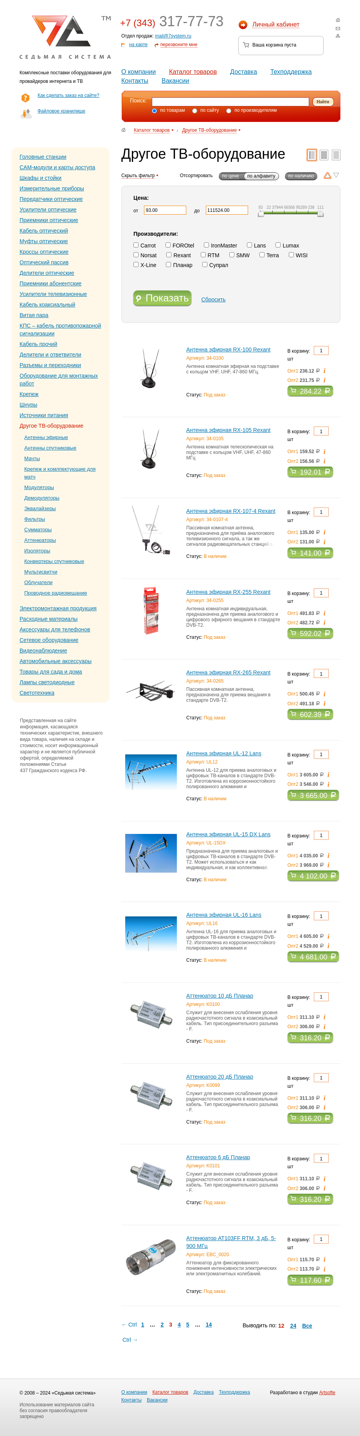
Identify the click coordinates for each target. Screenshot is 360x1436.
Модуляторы (39, 487)
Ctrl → (130, 1340)
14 (209, 1324)
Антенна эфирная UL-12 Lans (223, 753)
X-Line (144, 265)
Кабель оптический (44, 231)
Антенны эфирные (46, 437)
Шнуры (28, 405)
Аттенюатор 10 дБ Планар (219, 996)
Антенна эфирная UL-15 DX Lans (228, 834)
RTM (210, 255)
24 (293, 1326)
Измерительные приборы (52, 188)
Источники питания (44, 415)
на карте (138, 44)
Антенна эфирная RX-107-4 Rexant (230, 511)
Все (307, 1326)
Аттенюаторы (40, 540)
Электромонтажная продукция (58, 608)
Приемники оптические (49, 220)
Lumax (287, 245)
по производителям (251, 110)
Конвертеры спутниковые (54, 561)
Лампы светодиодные (47, 682)
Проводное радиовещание (55, 593)
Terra (269, 255)
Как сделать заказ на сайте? (68, 95)
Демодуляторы (41, 498)
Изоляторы (37, 551)
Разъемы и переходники (50, 365)
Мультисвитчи (40, 572)
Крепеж (29, 394)
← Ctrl (129, 1324)
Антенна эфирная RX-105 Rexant (228, 430)
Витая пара (34, 315)
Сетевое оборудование (49, 640)
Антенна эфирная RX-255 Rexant (228, 592)
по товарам (168, 110)
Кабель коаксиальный (47, 304)
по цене (230, 176)
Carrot (144, 245)
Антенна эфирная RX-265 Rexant (228, 672)
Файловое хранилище (61, 111)
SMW (239, 255)
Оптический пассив (44, 262)
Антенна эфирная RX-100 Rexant (228, 349)
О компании (138, 71)
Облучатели (38, 582)
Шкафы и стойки (40, 178)
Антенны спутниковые (50, 448)
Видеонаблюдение (43, 650)
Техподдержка (291, 71)
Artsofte (327, 1392)
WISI (298, 255)
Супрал (215, 265)
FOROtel (180, 245)
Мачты (32, 458)
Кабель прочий (38, 344)
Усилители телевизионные (53, 294)
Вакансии (175, 80)
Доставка (243, 71)
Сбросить (213, 299)
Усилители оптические (48, 209)
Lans (256, 245)
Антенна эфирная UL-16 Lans (223, 915)
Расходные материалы (48, 619)
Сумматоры (38, 529)
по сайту (205, 110)
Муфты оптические (44, 241)
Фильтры (34, 519)
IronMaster (220, 245)
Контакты (134, 80)
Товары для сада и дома (51, 672)
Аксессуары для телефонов (55, 629)
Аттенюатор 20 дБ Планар (219, 1077)
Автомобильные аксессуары (56, 661)
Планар (179, 265)
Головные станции (43, 157)
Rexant (178, 255)
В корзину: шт (308, 354)
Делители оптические (47, 273)
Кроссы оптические (44, 252)
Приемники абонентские (50, 283)
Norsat (145, 255)
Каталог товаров (193, 71)
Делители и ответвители (50, 354)
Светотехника (37, 693)
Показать (162, 298)
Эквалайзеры (40, 508)
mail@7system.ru (173, 36)
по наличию (301, 176)
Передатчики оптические (51, 199)
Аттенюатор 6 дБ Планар (218, 1157)
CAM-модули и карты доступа (57, 167)
